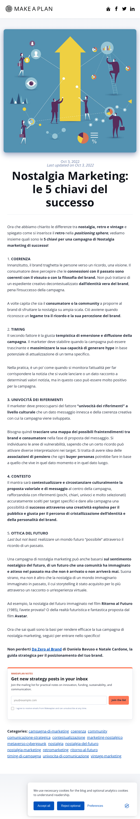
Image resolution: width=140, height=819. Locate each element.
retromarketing (56, 749)
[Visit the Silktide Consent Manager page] (126, 805)
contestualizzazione (68, 737)
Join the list (119, 700)
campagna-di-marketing (49, 731)
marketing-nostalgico (105, 737)
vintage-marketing (106, 756)
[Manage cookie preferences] (95, 805)
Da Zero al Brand (47, 649)
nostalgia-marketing (24, 749)
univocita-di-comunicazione (66, 756)
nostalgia (55, 743)
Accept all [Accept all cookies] (44, 805)
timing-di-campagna (24, 756)
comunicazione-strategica (28, 737)
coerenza (78, 731)
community (97, 731)
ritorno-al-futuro (84, 749)
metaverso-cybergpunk (26, 743)
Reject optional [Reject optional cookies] (70, 805)
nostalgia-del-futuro (81, 743)
